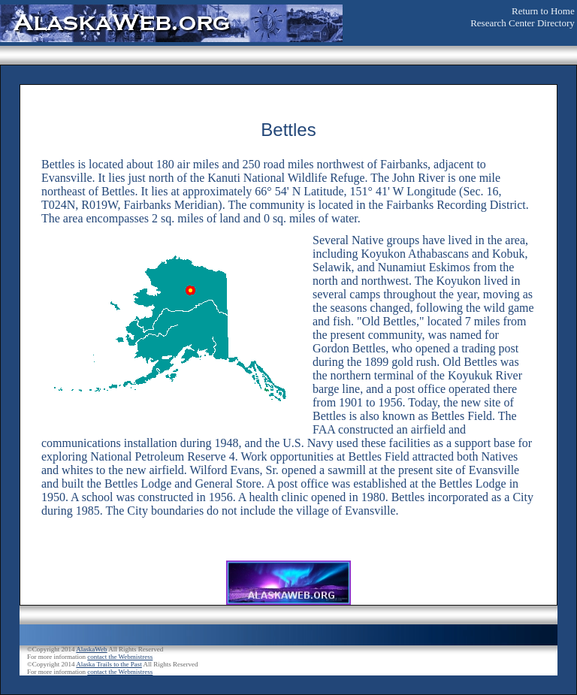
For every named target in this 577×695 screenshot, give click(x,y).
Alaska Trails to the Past (109, 664)
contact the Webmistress (120, 656)
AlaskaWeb (91, 649)
